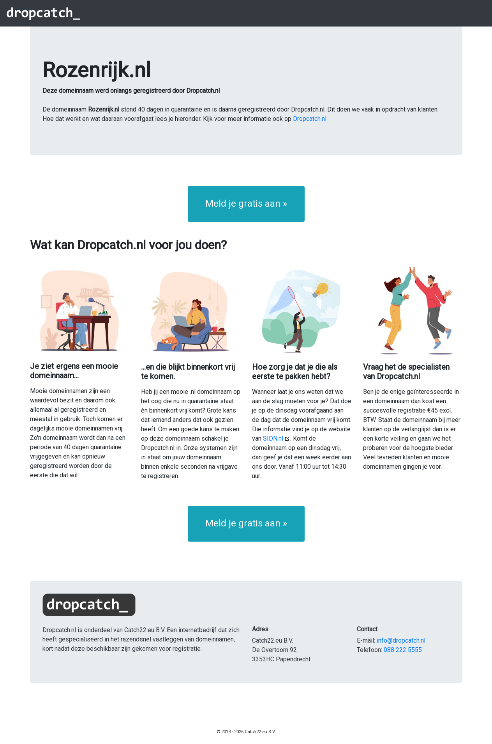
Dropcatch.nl (309, 118)
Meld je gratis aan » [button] (246, 203)
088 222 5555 (403, 650)
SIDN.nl (273, 438)
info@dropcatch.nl (401, 640)
